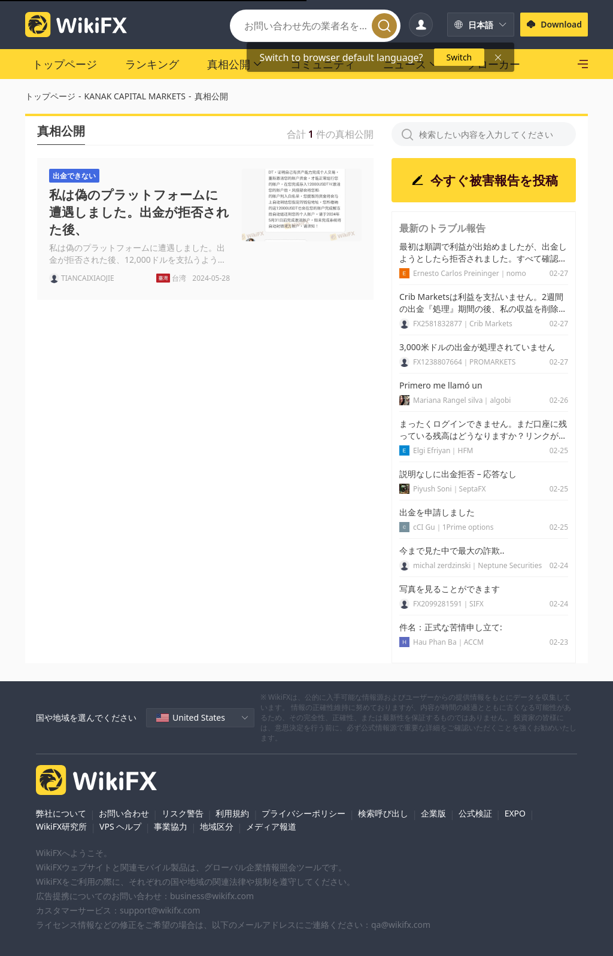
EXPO (515, 813)
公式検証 (475, 813)
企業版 (433, 813)
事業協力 (170, 826)
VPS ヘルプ (120, 826)
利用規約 (232, 813)
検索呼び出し (383, 813)
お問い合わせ (124, 813)
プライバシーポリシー (303, 813)
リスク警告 (183, 813)
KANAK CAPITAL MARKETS (135, 96)
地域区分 (216, 826)
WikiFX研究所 (61, 826)
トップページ (50, 96)
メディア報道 (271, 826)
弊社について (61, 813)
